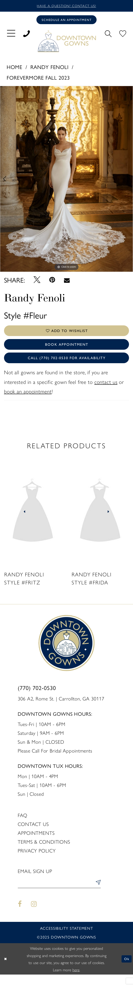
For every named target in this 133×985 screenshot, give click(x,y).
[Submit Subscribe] (97, 893)
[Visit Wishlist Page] (122, 35)
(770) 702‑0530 (37, 696)
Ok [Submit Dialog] (126, 969)
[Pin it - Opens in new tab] (52, 282)
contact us (106, 390)
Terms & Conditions (44, 850)
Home (14, 69)
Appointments (36, 841)
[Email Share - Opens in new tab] (67, 282)
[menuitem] (11, 35)
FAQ (22, 823)
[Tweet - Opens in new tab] (36, 282)
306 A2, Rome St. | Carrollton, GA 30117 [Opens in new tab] (61, 707)
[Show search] (108, 35)
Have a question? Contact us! (66, 6)
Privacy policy (37, 859)
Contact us (33, 832)
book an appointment (28, 400)
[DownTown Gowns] (66, 43)
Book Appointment (66, 350)
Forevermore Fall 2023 (38, 80)
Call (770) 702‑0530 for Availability (67, 366)
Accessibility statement (66, 939)
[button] (11, 35)
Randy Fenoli (49, 69)
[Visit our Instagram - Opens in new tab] (34, 914)
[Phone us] (26, 35)
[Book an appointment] (66, 21)
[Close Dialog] (6, 969)
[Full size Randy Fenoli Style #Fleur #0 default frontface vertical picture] (66, 181)
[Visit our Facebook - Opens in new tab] (20, 914)
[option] (66, 181)
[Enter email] (59, 893)
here (75, 980)
